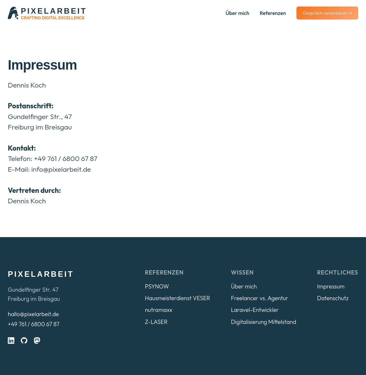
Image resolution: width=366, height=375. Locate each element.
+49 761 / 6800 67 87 (33, 324)
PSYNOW (157, 286)
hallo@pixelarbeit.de (33, 314)
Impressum (331, 286)
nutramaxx (158, 310)
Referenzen (273, 13)
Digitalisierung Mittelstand (263, 322)
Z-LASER (156, 322)
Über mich (237, 13)
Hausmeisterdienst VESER (177, 298)
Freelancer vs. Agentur (259, 298)
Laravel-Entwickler (255, 310)
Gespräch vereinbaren (327, 13)
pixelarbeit (41, 274)
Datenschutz (332, 298)
